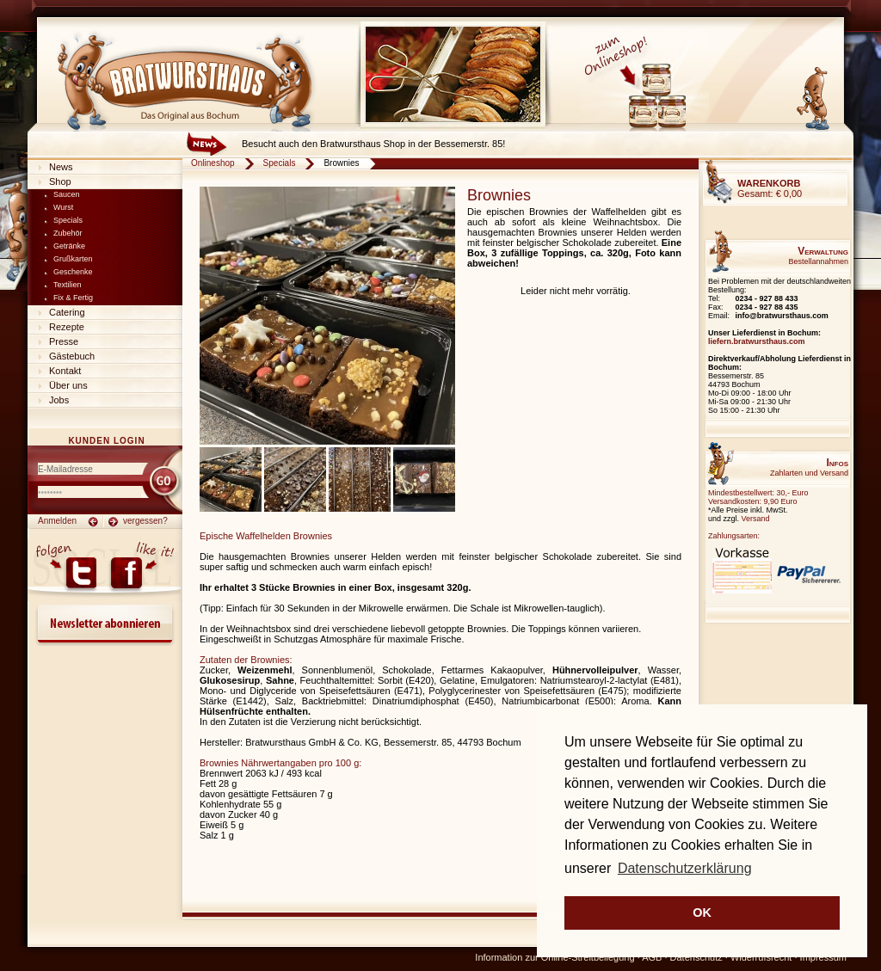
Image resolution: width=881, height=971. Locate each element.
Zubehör (68, 233)
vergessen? (145, 520)
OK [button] (702, 912)
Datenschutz (696, 957)
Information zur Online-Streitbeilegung (554, 957)
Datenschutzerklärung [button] (685, 868)
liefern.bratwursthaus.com (756, 341)
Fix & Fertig (73, 297)
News (61, 167)
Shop (60, 181)
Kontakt (65, 371)
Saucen (66, 194)
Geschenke (73, 271)
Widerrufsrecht (761, 957)
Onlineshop (213, 163)
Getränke (69, 246)
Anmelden (57, 520)
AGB (652, 957)
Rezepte (66, 327)
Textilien (67, 284)
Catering (67, 312)
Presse (63, 341)
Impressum (823, 957)
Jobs (59, 400)
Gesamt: (769, 188)
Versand (756, 518)
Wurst (63, 207)
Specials (68, 220)
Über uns (68, 385)
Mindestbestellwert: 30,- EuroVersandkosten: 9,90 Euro (758, 497)
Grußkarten (73, 259)
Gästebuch (72, 356)
